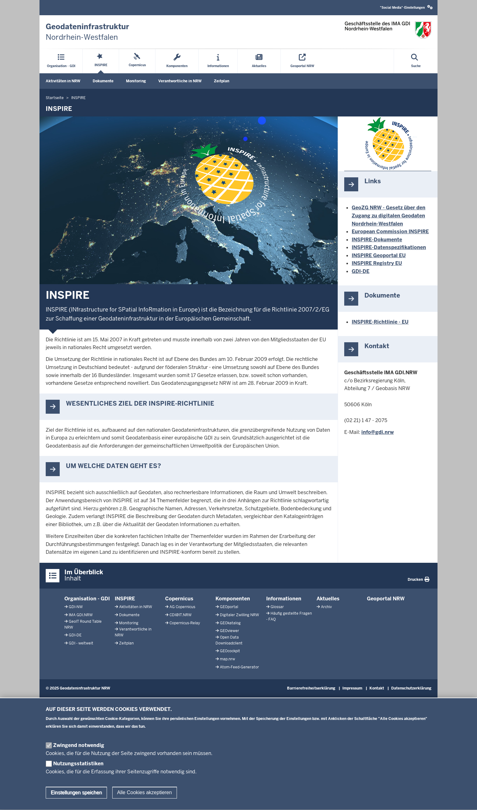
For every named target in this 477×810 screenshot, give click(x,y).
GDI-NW (76, 606)
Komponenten (232, 598)
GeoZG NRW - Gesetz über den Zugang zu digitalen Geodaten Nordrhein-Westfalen (388, 215)
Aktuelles (328, 598)
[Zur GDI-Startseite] (87, 31)
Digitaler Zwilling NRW (239, 614)
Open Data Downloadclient (229, 640)
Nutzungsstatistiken (78, 771)
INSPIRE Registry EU (377, 263)
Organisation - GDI (87, 598)
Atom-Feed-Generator (239, 667)
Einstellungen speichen (76, 800)
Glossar (277, 606)
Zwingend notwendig (78, 753)
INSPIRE (125, 598)
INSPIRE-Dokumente (377, 239)
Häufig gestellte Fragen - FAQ (289, 616)
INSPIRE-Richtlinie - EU (380, 322)
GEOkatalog (230, 623)
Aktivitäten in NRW (63, 81)
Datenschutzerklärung (411, 688)
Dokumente (103, 81)
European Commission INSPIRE (390, 231)
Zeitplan (221, 81)
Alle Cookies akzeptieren (144, 800)
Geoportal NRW (386, 598)
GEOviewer (229, 630)
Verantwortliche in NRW (179, 81)
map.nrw (227, 659)
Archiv (326, 606)
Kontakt (376, 688)
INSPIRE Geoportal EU (379, 255)
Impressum (352, 688)
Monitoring (136, 81)
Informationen (283, 598)
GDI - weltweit (81, 643)
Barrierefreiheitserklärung (311, 688)
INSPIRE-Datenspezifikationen (389, 247)
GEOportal (229, 606)
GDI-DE (360, 271)
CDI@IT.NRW (180, 614)
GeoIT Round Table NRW (83, 624)
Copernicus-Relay (184, 623)
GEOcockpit (230, 650)
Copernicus (179, 598)
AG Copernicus (182, 606)
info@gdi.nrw (377, 432)
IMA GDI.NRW (81, 614)
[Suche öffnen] (416, 61)
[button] (406, 7)
